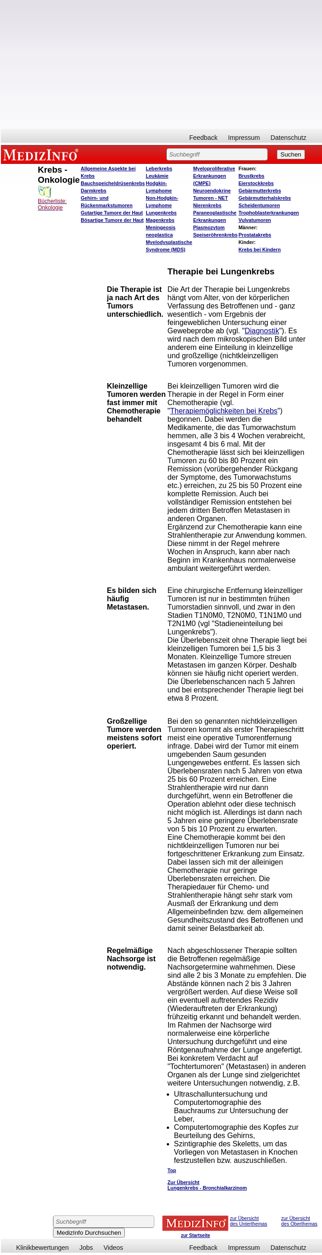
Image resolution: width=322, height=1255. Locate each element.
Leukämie (157, 176)
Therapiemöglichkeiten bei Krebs (223, 411)
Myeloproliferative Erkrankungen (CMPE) (214, 176)
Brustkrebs (251, 176)
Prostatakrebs (255, 235)
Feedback (203, 137)
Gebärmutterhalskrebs (265, 198)
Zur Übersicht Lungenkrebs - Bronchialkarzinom (207, 1185)
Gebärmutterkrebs (260, 190)
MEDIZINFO (42, 154)
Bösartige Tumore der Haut (112, 220)
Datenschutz (288, 137)
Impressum (244, 137)
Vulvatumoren (255, 220)
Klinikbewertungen (42, 1247)
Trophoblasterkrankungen (269, 212)
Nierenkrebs (207, 205)
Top (172, 1170)
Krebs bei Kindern (260, 249)
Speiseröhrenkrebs (215, 235)
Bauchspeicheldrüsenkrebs (113, 183)
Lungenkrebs (161, 212)
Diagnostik (262, 331)
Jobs (86, 1247)
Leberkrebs (159, 168)
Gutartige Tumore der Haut (112, 212)
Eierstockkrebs (256, 183)
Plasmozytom (209, 227)
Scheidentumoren (259, 205)
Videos (113, 1247)
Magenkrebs (160, 220)
